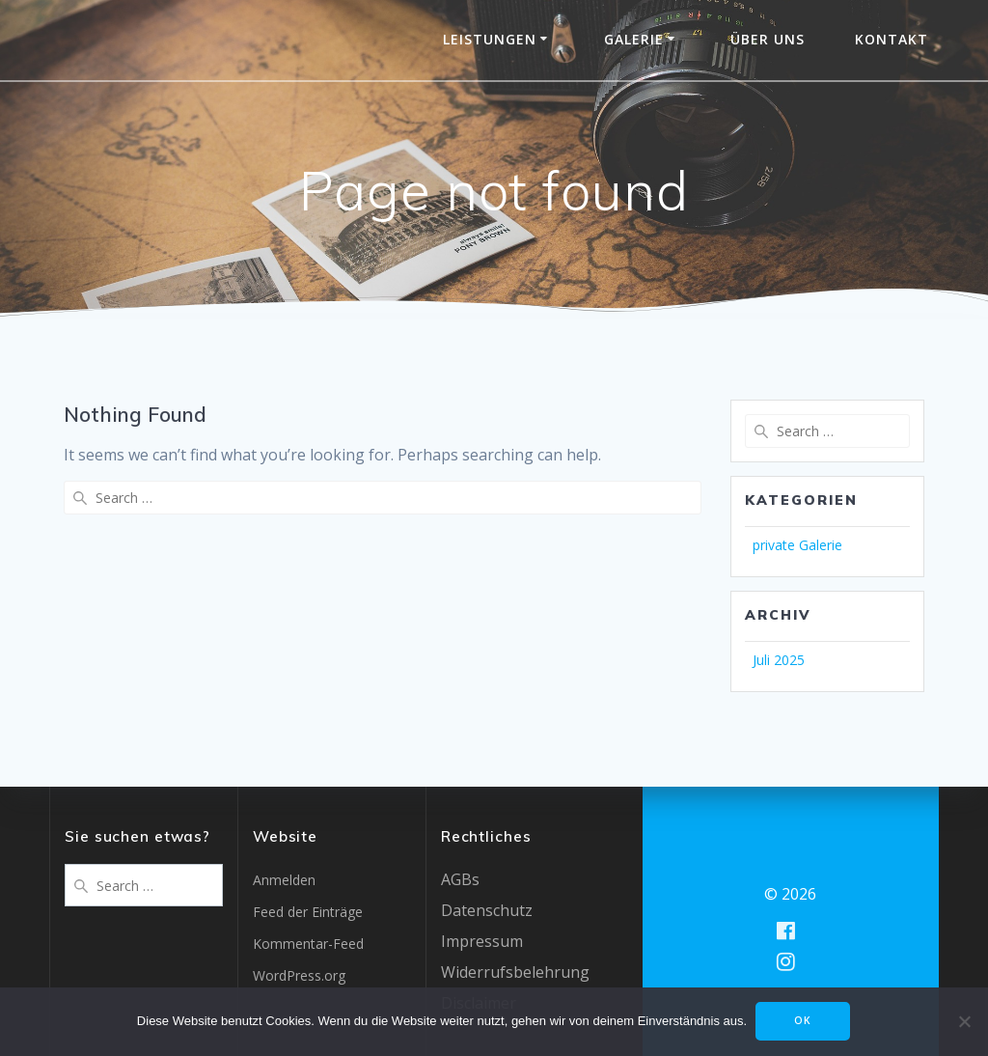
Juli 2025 (779, 660)
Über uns (767, 39)
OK (803, 1021)
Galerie (634, 39)
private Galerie (797, 545)
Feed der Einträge (308, 912)
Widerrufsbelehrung (515, 972)
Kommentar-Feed (308, 943)
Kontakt (891, 39)
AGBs (460, 879)
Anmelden (284, 880)
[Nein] (964, 1022)
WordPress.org (299, 975)
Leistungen (489, 39)
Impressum (482, 941)
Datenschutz (487, 910)
